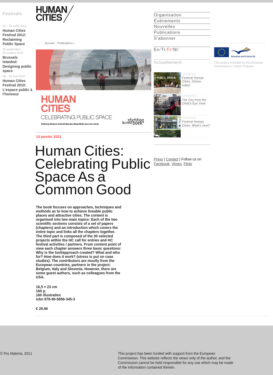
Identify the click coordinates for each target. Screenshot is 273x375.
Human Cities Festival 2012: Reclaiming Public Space (14, 37)
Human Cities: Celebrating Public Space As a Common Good (92, 170)
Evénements (167, 20)
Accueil (49, 43)
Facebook (161, 164)
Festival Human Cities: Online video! (193, 81)
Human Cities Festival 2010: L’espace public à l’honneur (17, 87)
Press (158, 159)
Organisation (167, 15)
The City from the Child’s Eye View (194, 101)
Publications (65, 43)
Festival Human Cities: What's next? (196, 123)
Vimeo (176, 164)
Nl (175, 49)
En (157, 49)
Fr (169, 49)
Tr (163, 49)
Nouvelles (164, 26)
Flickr (188, 164)
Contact (172, 159)
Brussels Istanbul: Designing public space (17, 64)
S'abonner (165, 38)
